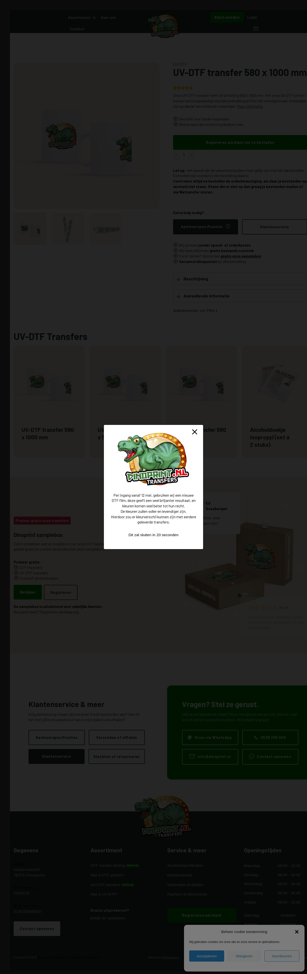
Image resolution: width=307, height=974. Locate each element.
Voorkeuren (282, 956)
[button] (296, 931)
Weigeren (244, 956)
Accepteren (206, 956)
